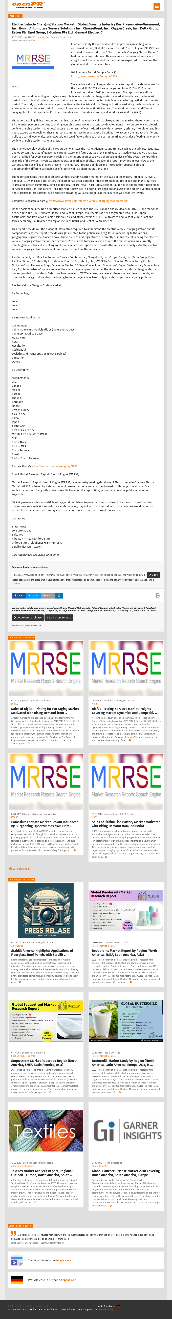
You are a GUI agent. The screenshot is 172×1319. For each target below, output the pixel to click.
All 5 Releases (19, 868)
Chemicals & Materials (34, 1052)
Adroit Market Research (22, 1166)
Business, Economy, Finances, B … (120, 700)
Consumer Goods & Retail (116, 942)
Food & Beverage (112, 1052)
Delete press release (28, 617)
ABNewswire (17, 946)
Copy (153, 574)
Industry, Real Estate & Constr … (38, 700)
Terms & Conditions (47, 1309)
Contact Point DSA (67, 1309)
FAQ (9, 1309)
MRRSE (34, 40)
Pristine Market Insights (104, 946)
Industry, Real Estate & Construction (54, 37)
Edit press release (59, 617)
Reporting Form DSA (87, 1309)
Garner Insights (99, 1166)
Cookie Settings (107, 1309)
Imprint (17, 1309)
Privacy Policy (29, 1309)
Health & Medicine (113, 1163)
